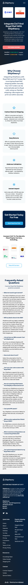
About (4, 526)
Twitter (5, 573)
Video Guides (7, 559)
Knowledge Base (7, 557)
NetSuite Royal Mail (19, 538)
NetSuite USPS (19, 541)
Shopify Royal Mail (19, 531)
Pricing (5, 538)
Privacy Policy (7, 548)
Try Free (5, 533)
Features (5, 528)
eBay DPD (18, 534)
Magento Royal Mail (19, 526)
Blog (4, 543)
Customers (6, 540)
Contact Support (7, 570)
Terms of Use (6, 545)
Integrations (6, 535)
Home (4, 523)
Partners (5, 530)
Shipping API (6, 561)
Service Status (7, 575)
